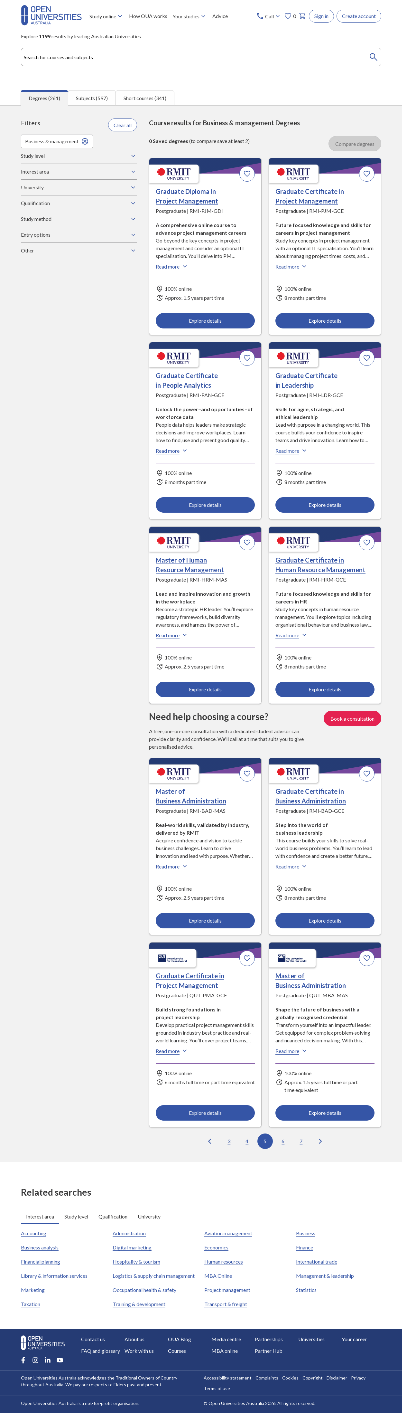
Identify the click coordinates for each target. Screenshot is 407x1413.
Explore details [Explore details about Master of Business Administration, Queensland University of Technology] (325, 1112)
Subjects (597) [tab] (92, 98)
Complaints (266, 1377)
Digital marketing (132, 1247)
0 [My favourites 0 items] (290, 16)
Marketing (33, 1289)
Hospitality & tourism (136, 1261)
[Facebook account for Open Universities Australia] (23, 1360)
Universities (311, 1339)
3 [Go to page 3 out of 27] (229, 1141)
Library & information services (54, 1275)
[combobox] (201, 57)
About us (134, 1339)
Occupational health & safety (144, 1289)
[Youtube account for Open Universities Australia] (60, 1360)
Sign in (321, 16)
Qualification (79, 203)
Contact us (93, 1339)
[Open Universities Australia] (51, 23)
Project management (227, 1289)
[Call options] (269, 16)
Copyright (312, 1377)
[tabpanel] (201, 633)
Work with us (139, 1351)
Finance (304, 1247)
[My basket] (302, 16)
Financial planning (40, 1261)
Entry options (79, 234)
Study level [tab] (76, 1216)
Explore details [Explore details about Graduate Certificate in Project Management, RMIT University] (325, 320)
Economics (216, 1247)
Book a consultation (352, 718)
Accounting (33, 1233)
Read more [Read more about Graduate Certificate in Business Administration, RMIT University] (291, 866)
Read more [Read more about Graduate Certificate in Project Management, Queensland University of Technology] (172, 1050)
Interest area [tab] (40, 1216)
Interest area (79, 171)
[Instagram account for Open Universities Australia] (35, 1360)
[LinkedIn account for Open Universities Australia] (48, 1360)
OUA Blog (179, 1339)
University (79, 187)
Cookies (290, 1377)
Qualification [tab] (112, 1216)
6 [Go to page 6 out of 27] (283, 1141)
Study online (106, 16)
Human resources (223, 1261)
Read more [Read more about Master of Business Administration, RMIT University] (172, 866)
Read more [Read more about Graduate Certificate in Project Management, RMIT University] (291, 266)
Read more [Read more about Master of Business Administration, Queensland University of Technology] (291, 1050)
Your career (354, 1339)
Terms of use (217, 1388)
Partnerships (269, 1339)
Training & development (139, 1304)
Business (305, 1233)
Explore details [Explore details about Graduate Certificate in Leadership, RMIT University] (325, 505)
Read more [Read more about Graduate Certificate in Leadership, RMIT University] (291, 450)
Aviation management (228, 1233)
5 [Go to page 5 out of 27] (265, 1141)
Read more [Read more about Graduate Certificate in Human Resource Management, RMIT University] (291, 635)
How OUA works (148, 16)
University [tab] (149, 1216)
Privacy (358, 1377)
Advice (220, 16)
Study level (79, 155)
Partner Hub (268, 1351)
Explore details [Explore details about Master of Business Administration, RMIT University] (205, 920)
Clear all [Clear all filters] (123, 125)
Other (79, 250)
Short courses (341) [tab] (145, 98)
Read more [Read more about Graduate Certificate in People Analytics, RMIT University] (172, 450)
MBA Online (218, 1275)
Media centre (226, 1339)
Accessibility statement (228, 1377)
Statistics (306, 1289)
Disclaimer (337, 1377)
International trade (316, 1261)
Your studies (189, 16)
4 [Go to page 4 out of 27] (247, 1141)
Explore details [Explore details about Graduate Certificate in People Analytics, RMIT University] (205, 505)
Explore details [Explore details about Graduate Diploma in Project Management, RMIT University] (205, 320)
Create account (359, 16)
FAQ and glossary (100, 1351)
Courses (177, 1351)
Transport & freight (225, 1304)
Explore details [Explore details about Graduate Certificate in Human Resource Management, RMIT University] (325, 689)
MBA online (224, 1351)
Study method (79, 219)
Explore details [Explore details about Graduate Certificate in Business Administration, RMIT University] (325, 920)
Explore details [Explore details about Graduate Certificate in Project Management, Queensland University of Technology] (205, 1112)
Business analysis (40, 1247)
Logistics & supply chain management (154, 1275)
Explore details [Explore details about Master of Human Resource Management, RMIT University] (205, 689)
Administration (129, 1233)
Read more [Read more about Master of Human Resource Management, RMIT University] (172, 635)
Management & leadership (325, 1275)
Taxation (30, 1304)
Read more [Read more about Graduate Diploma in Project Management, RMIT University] (172, 266)
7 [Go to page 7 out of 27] (301, 1141)
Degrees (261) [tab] (44, 98)
